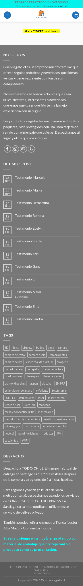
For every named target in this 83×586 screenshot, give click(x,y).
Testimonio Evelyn (28, 228)
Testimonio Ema (27, 306)
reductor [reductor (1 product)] (47, 433)
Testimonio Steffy (28, 241)
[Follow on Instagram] (15, 149)
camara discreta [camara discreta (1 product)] (15, 355)
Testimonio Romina (29, 215)
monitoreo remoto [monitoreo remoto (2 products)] (54, 426)
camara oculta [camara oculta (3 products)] (13, 362)
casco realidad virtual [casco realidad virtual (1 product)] (39, 362)
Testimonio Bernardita (32, 203)
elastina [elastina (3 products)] (47, 383)
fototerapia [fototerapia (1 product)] (59, 390)
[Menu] (7, 15)
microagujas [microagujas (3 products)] (12, 426)
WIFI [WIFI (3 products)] (25, 440)
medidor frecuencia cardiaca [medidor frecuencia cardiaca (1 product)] (22, 419)
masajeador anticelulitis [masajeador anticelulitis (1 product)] (19, 412)
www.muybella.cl (57, 6)
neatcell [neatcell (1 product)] (9, 433)
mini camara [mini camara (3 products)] (31, 426)
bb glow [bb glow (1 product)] (27, 347)
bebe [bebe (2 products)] (51, 347)
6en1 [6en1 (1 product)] (15, 347)
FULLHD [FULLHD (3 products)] (10, 398)
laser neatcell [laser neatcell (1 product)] (56, 398)
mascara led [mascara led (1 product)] (45, 412)
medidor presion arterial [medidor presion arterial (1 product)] (59, 419)
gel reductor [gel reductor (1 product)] (26, 398)
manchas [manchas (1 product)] (44, 405)
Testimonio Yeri (27, 254)
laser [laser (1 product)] (41, 398)
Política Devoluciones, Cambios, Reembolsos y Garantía (41, 568)
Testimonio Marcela (30, 177)
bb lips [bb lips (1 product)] (40, 347)
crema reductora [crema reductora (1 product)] (52, 369)
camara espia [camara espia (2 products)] (37, 355)
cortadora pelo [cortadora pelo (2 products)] (14, 369)
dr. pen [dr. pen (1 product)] (33, 383)
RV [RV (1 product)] (59, 433)
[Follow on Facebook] (7, 149)
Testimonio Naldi (28, 292)
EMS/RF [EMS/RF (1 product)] (60, 383)
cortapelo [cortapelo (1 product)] (33, 369)
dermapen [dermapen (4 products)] (32, 376)
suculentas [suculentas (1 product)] (11, 440)
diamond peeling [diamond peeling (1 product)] (15, 383)
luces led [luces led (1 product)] (29, 405)
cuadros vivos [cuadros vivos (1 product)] (13, 376)
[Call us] (31, 149)
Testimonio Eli (25, 279)
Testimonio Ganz (28, 266)
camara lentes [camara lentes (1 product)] (58, 355)
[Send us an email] (23, 149)
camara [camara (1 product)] (63, 347)
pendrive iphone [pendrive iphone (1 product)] (28, 433)
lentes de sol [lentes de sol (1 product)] (12, 405)
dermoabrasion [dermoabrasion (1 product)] (52, 376)
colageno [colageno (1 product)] (62, 362)
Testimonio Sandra (29, 319)
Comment (21, 296)
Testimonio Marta (28, 190)
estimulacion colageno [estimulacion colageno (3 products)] (18, 390)
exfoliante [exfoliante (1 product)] (42, 390)
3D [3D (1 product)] (6, 347)
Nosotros (42, 573)
